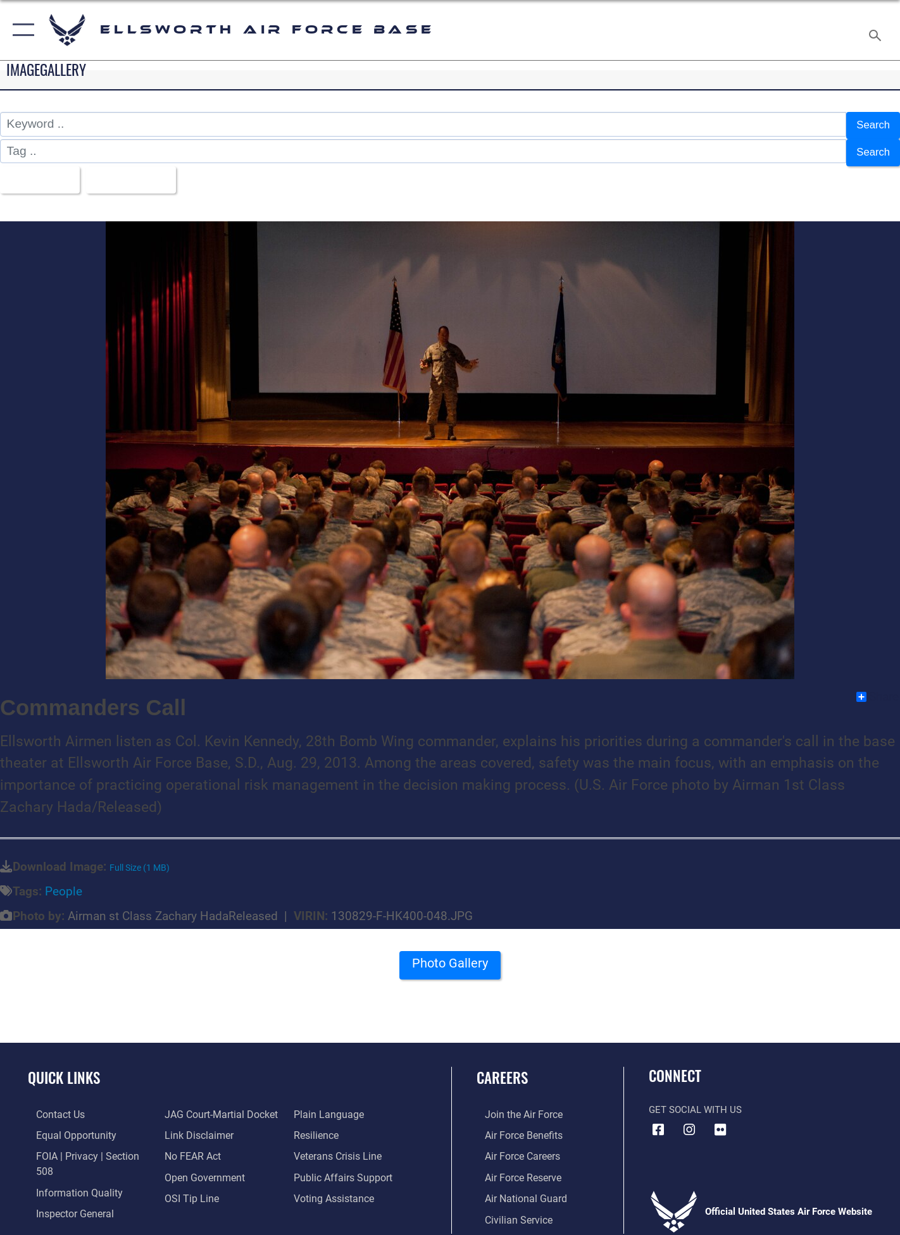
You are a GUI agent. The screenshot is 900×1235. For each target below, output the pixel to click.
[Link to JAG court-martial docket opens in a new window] (216, 1105)
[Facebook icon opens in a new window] (658, 1121)
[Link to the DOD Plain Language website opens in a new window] (328, 1105)
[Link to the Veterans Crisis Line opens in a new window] (339, 1147)
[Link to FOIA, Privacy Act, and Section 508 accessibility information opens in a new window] (86, 1147)
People (63, 883)
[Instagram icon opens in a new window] (689, 1121)
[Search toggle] (877, 30)
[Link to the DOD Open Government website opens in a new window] (199, 1167)
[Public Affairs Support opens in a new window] (342, 1167)
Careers (502, 1069)
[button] (20, 30)
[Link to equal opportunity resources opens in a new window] (65, 1126)
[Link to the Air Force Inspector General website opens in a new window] (65, 1188)
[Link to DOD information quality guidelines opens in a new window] (68, 1167)
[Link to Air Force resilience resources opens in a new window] (318, 1126)
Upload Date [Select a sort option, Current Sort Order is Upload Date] (141, 173)
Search (870, 124)
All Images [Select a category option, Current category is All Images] (40, 173)
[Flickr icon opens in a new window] (720, 1121)
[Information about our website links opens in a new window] (195, 1126)
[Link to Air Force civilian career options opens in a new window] (509, 1209)
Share (877, 689)
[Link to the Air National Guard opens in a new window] (515, 1188)
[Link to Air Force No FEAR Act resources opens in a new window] (189, 1147)
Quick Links (64, 1069)
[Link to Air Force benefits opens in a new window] (514, 1126)
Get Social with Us (695, 1101)
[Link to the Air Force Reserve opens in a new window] (514, 1167)
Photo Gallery (450, 959)
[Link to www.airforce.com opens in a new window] (514, 1105)
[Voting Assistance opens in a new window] (335, 1188)
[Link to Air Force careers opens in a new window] (514, 1147)
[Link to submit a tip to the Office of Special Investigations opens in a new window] (187, 1188)
